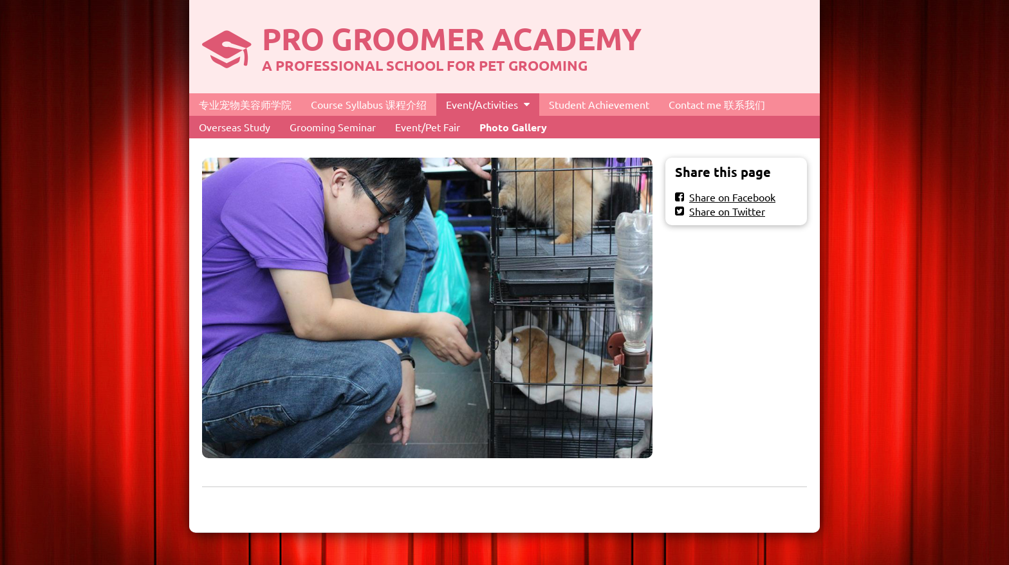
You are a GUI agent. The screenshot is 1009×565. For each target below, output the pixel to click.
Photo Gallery (513, 127)
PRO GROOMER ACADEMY (452, 38)
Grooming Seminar (333, 126)
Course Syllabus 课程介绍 (369, 104)
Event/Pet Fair (427, 126)
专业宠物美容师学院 (245, 104)
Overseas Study (234, 126)
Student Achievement (599, 104)
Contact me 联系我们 (717, 104)
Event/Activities (482, 104)
